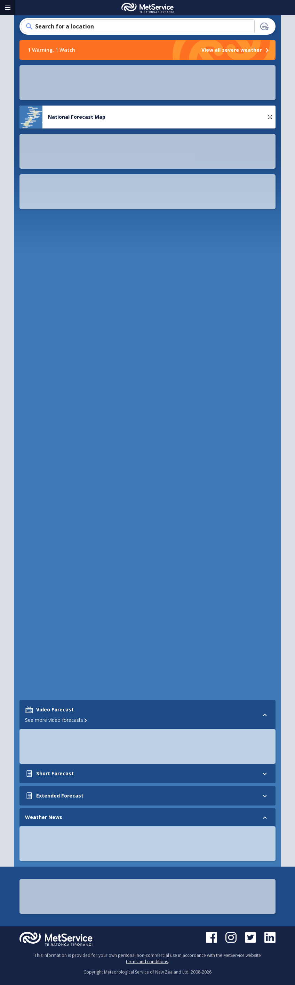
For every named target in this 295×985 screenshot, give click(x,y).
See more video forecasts (56, 414)
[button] (29, 88)
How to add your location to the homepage (147, 268)
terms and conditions (147, 962)
